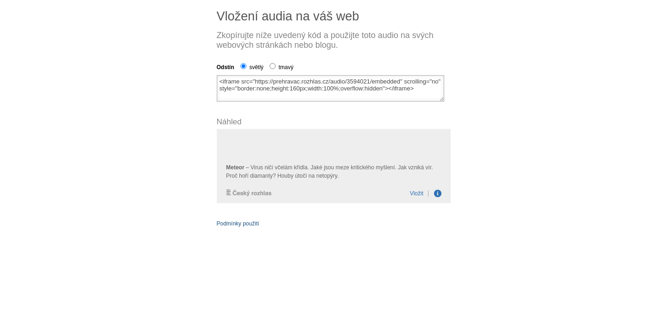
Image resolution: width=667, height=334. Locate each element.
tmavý (281, 67)
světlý (252, 67)
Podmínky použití (238, 223)
